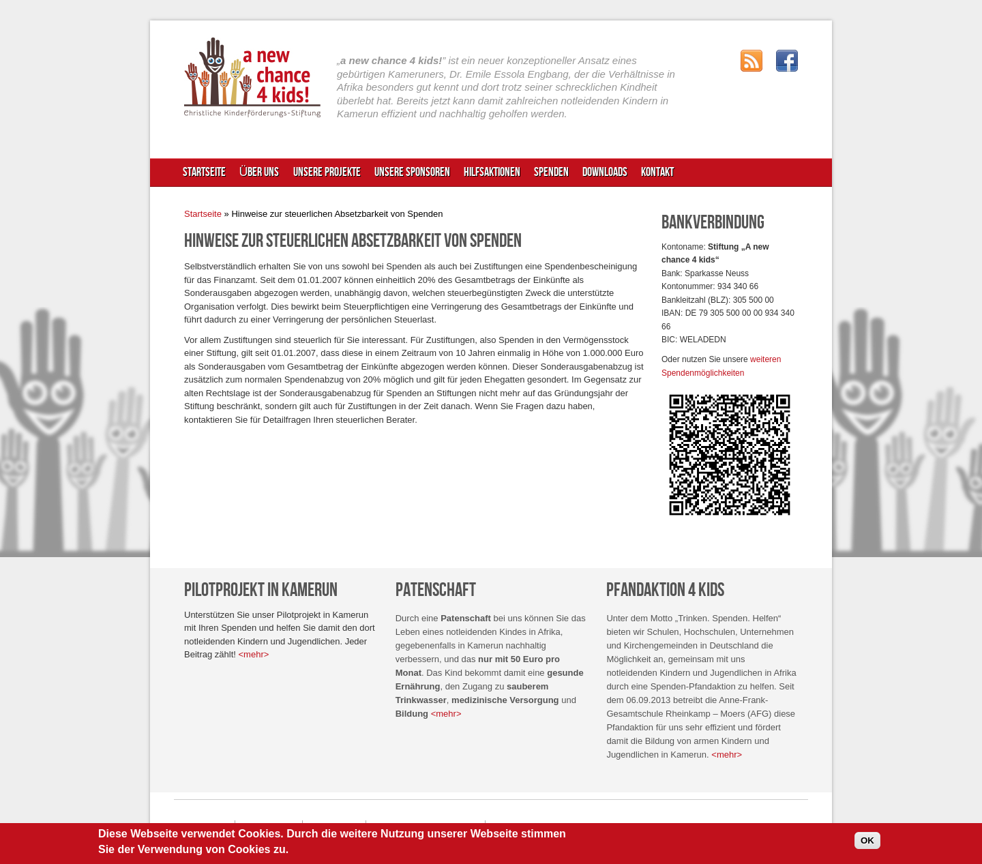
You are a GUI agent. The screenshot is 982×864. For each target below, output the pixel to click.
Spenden (549, 175)
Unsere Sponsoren (412, 172)
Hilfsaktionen (490, 175)
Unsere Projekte (327, 172)
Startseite (204, 172)
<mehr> (254, 654)
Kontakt (657, 172)
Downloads (604, 172)
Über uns (258, 175)
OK (867, 844)
